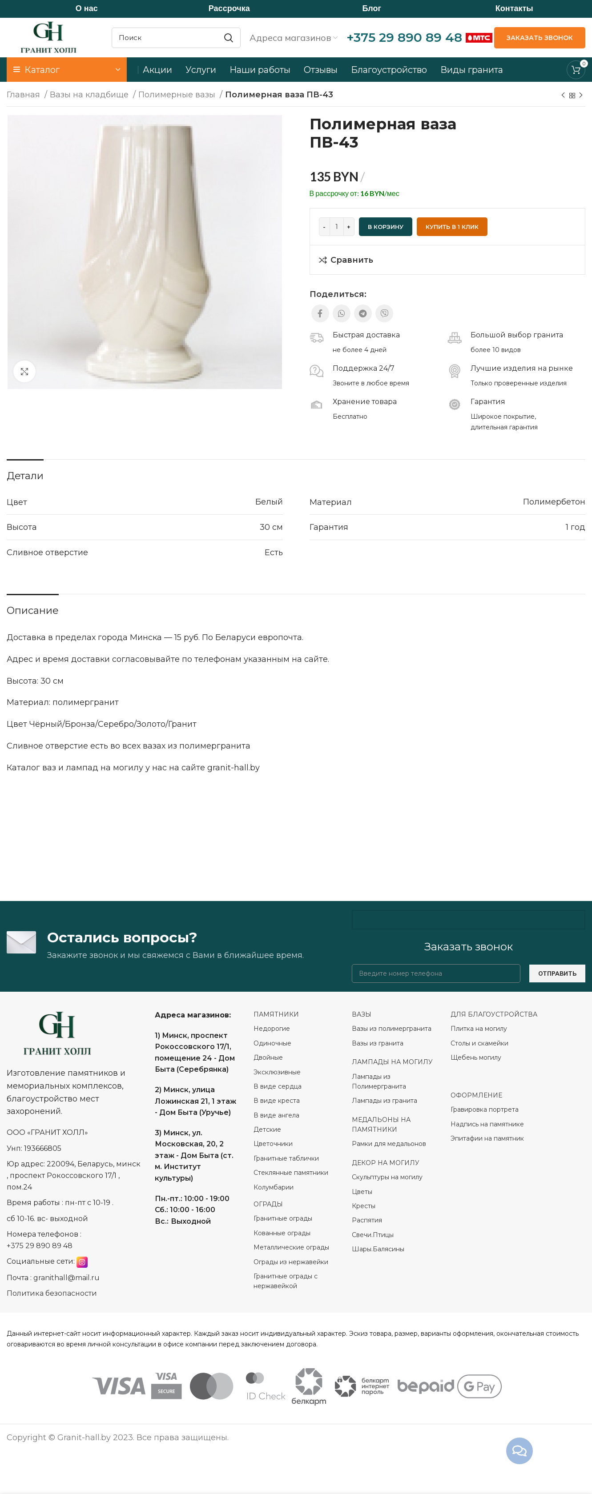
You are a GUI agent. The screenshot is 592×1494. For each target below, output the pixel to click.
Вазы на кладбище (90, 95)
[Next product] (580, 96)
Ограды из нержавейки (292, 1262)
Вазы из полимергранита (391, 1029)
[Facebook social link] (320, 314)
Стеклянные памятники (291, 1173)
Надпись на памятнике (487, 1124)
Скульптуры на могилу (387, 1178)
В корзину (385, 227)
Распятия (367, 1221)
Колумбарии (274, 1187)
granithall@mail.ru (66, 1278)
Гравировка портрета (485, 1110)
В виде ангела (276, 1115)
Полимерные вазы (177, 95)
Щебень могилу (476, 1058)
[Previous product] (563, 96)
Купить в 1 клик (452, 227)
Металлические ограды (291, 1248)
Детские (267, 1130)
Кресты (363, 1206)
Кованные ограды (282, 1234)
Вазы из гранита (378, 1044)
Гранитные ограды (283, 1219)
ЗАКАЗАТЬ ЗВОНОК (540, 38)
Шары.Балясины (378, 1250)
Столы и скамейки (479, 1044)
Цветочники (273, 1144)
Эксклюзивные (277, 1072)
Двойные (268, 1058)
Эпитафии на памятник (487, 1139)
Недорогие (272, 1029)
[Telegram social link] (363, 314)
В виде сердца (278, 1087)
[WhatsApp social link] (341, 314)
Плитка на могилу (479, 1029)
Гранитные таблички (286, 1159)
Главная (24, 95)
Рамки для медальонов (389, 1144)
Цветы (362, 1192)
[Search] (176, 38)
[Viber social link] (384, 314)
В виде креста (277, 1101)
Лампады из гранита (384, 1101)
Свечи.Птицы (373, 1235)
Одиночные (272, 1044)
